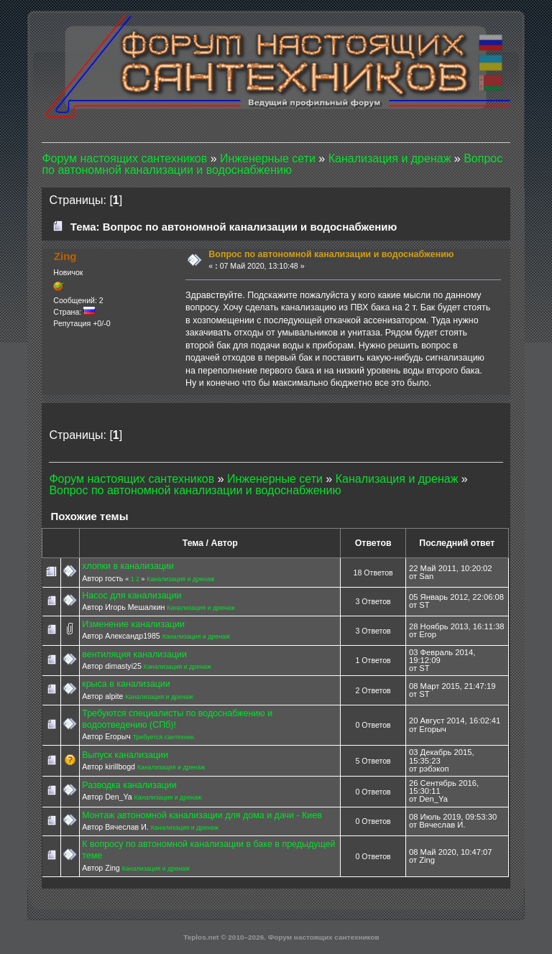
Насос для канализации (131, 596)
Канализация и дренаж (180, 579)
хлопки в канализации (128, 566)
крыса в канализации (126, 684)
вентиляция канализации (134, 654)
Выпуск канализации (125, 755)
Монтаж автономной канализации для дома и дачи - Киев (202, 815)
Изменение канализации (133, 624)
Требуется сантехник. (164, 737)
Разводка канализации (129, 785)
